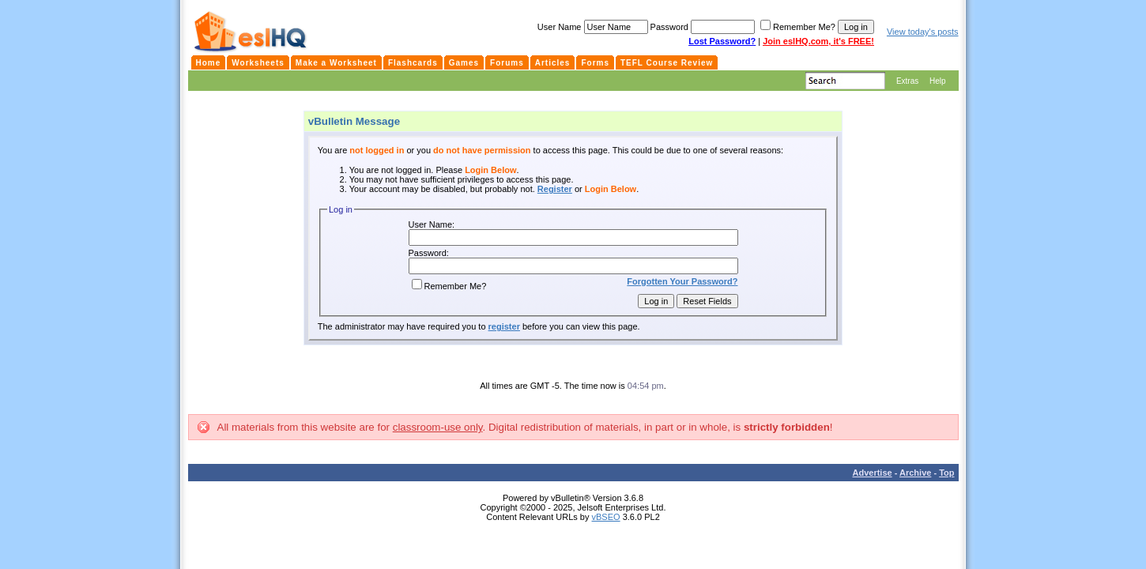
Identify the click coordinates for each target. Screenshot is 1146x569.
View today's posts (923, 31)
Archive (915, 472)
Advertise (872, 472)
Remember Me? (449, 286)
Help (937, 81)
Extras (907, 81)
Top (946, 472)
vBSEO (606, 517)
